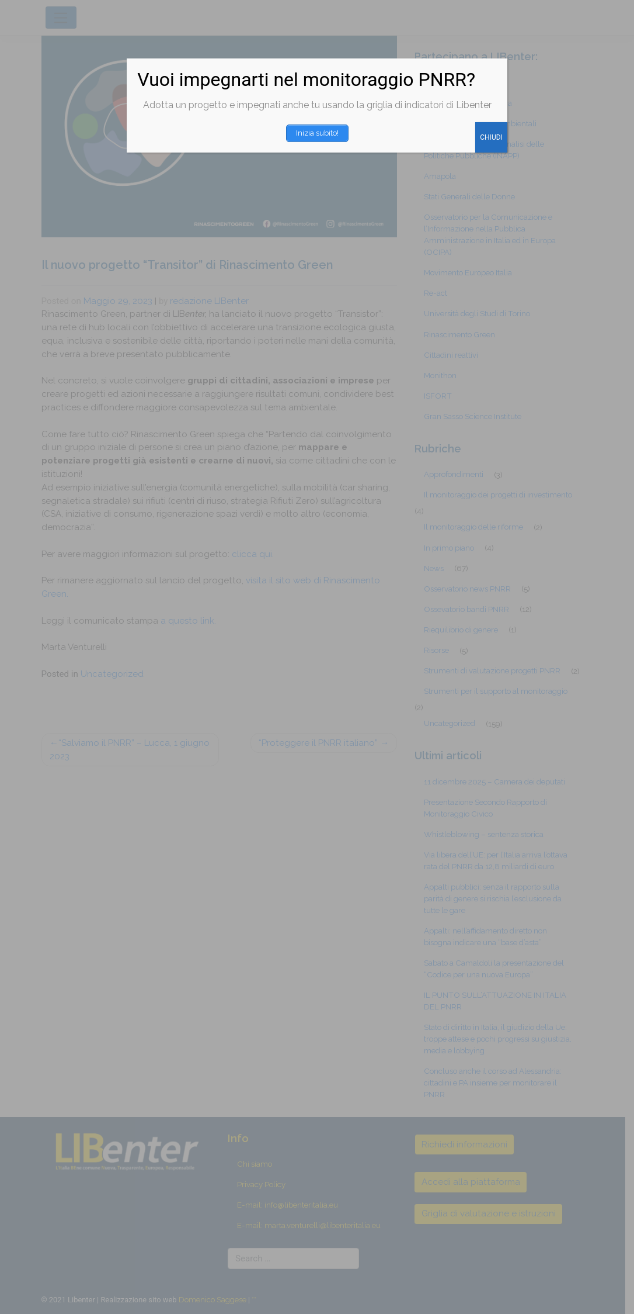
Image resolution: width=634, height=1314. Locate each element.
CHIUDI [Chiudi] (491, 137)
